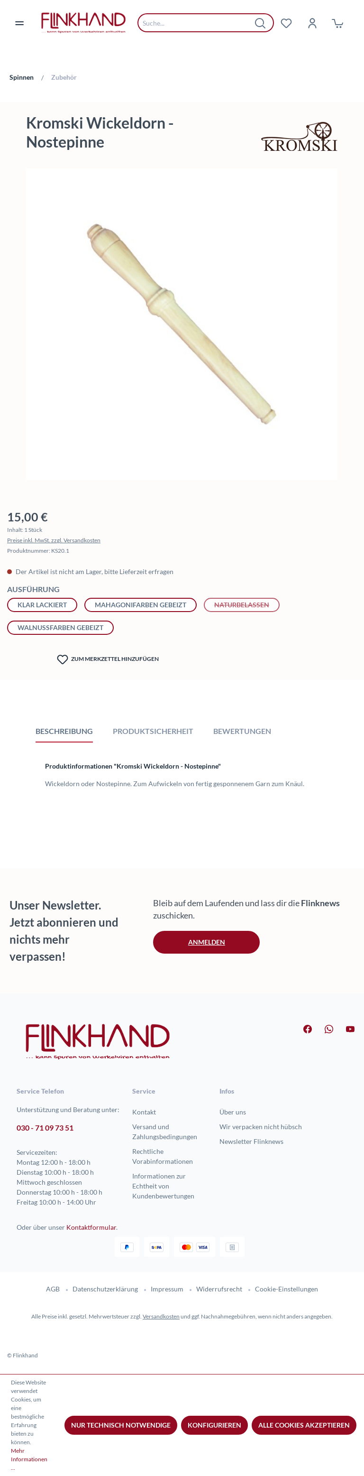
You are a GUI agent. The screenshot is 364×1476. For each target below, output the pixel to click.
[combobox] (198, 22)
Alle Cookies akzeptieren (304, 1425)
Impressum (167, 1289)
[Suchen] (260, 22)
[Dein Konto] (312, 22)
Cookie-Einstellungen (286, 1289)
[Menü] (25, 22)
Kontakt (144, 1112)
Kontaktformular (91, 1227)
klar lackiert (42, 605)
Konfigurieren (214, 1425)
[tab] (64, 731)
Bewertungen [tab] (242, 730)
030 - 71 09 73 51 (45, 1127)
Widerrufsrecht (219, 1289)
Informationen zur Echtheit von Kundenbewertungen (163, 1186)
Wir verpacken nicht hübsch (260, 1127)
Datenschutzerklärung (105, 1289)
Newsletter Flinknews (251, 1141)
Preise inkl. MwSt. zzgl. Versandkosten (53, 540)
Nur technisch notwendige (121, 1425)
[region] (182, 329)
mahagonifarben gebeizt (140, 605)
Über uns (232, 1112)
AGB (53, 1289)
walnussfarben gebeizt (60, 627)
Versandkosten (161, 1316)
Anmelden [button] (206, 942)
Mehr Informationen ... (29, 1459)
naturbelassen (247, 604)
